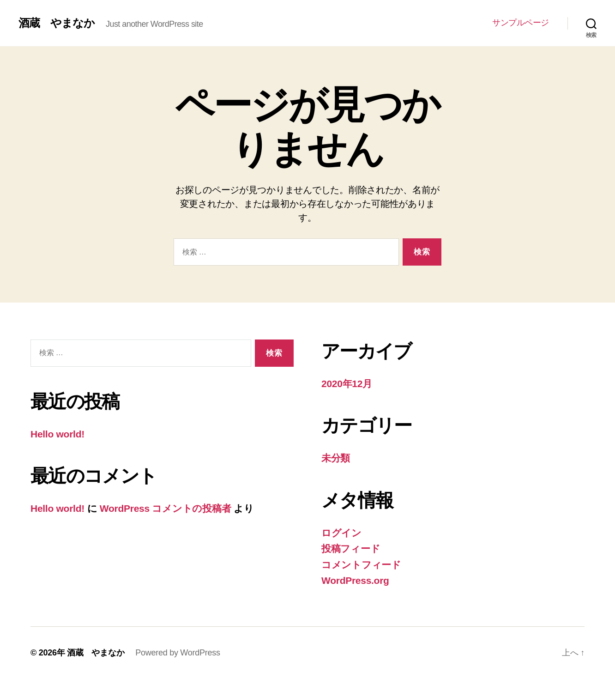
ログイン (341, 532)
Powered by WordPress (177, 652)
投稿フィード (350, 548)
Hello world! (57, 434)
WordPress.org (355, 580)
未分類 (335, 458)
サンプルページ (520, 22)
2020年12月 (346, 383)
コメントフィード (361, 564)
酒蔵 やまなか (56, 23)
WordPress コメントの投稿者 (165, 508)
